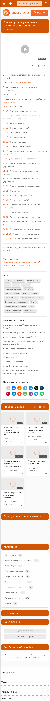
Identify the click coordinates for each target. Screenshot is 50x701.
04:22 (5, 128)
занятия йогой (33, 280)
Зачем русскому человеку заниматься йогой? (24, 332)
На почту (8, 29)
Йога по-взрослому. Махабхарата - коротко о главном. (12, 463)
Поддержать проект (25, 636)
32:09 (5, 186)
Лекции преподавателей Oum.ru (18, 348)
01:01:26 (7, 234)
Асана (16, 285)
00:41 (5, 106)
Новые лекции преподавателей (18, 560)
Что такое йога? (11, 592)
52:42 (5, 212)
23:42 (5, 158)
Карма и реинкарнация (14, 582)
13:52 (5, 142)
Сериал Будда (10, 357)
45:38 (5, 204)
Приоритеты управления (31, 298)
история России (11, 298)
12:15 (5, 137)
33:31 (5, 191)
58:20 (5, 229)
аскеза (23, 306)
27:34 (5, 146)
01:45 (5, 111)
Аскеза (8, 603)
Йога (7, 280)
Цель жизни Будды (30, 293)
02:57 (5, 115)
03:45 (5, 123)
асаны (7, 285)
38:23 (5, 195)
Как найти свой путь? (13, 598)
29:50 (5, 171)
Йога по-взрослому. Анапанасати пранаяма (12, 495)
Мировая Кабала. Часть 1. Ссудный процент (35, 430)
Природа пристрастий (14, 576)
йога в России (18, 280)
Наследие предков (13, 289)
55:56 (5, 217)
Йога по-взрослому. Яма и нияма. (36, 462)
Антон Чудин (25, 82)
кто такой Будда (12, 293)
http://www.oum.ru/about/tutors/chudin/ (21, 262)
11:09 (5, 132)
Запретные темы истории (15, 353)
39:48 (5, 200)
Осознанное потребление (16, 587)
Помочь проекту (7, 698)
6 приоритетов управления (16, 302)
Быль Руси (28, 289)
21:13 (5, 151)
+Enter (35, 657)
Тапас (31, 306)
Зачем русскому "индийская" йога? (19, 337)
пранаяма (26, 285)
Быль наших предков (14, 571)
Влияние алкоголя (13, 310)
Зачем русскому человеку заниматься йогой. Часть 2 (11, 431)
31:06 (5, 178)
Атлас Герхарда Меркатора (16, 366)
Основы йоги (10, 555)
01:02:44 (7, 238)
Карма (34, 302)
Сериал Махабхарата (13, 361)
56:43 (5, 221)
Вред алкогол (30, 310)
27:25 (5, 163)
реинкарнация (11, 306)
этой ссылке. (9, 102)
